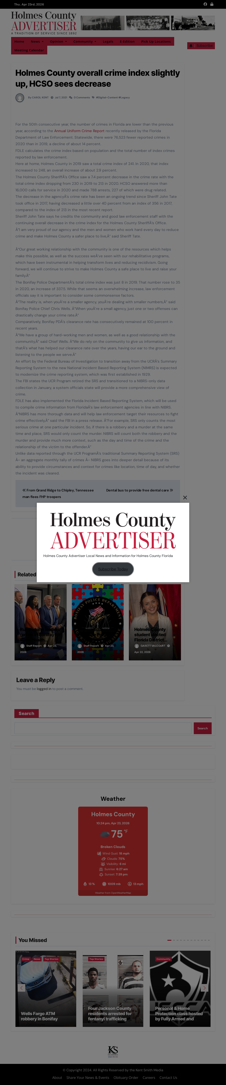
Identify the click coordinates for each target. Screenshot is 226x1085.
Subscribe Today (113, 569)
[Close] (185, 497)
